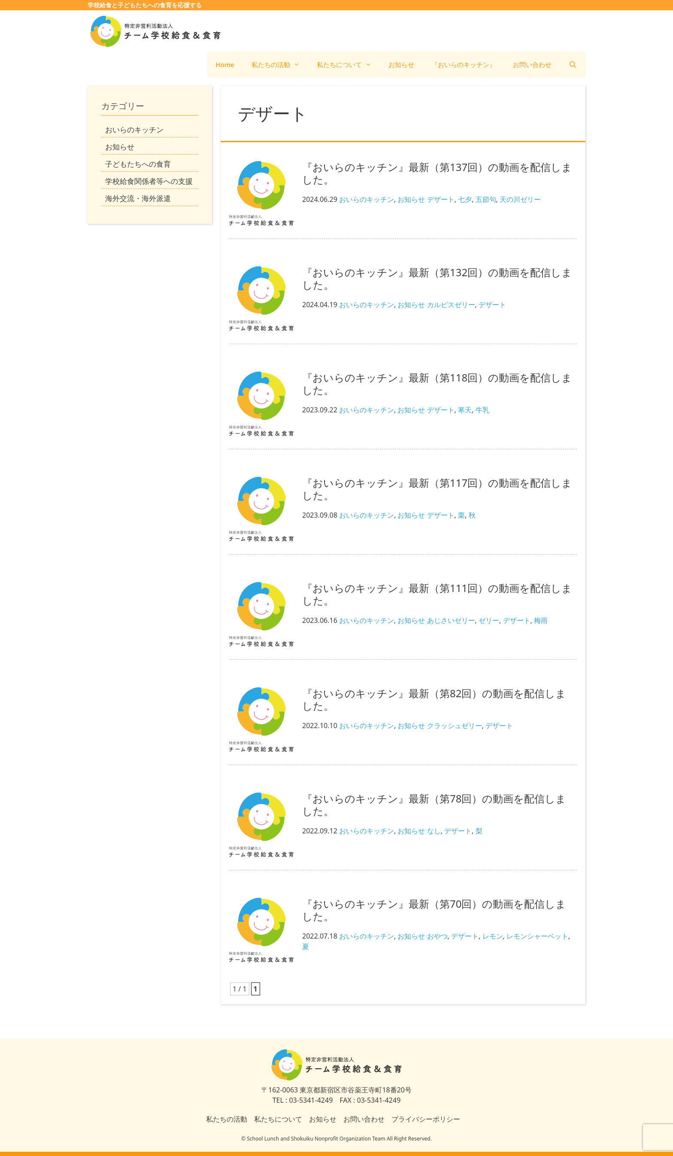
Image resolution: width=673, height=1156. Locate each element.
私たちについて (348, 64)
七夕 (465, 199)
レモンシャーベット (537, 936)
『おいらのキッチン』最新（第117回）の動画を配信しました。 (437, 489)
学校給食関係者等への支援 (149, 181)
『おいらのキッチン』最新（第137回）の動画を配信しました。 (437, 173)
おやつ (437, 936)
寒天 (465, 410)
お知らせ (401, 64)
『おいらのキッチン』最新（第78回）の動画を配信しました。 (434, 804)
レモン (492, 936)
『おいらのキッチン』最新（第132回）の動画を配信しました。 (437, 278)
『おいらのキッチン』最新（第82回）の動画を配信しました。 (434, 699)
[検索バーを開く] (572, 64)
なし (434, 831)
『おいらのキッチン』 (463, 64)
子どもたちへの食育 (138, 164)
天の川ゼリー (520, 199)
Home (225, 64)
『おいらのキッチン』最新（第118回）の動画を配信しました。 (437, 383)
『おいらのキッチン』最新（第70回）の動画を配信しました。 (434, 910)
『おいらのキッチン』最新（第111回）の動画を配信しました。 (437, 594)
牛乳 (482, 410)
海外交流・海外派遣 (138, 198)
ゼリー (489, 620)
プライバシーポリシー (425, 1119)
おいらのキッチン (366, 199)
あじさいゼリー (451, 620)
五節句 (486, 199)
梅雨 (541, 620)
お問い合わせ (532, 64)
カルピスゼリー (451, 304)
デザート (441, 199)
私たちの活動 (280, 64)
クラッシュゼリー (454, 725)
